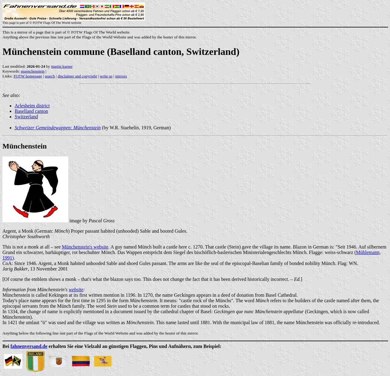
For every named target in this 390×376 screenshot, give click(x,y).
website (76, 289)
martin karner (62, 66)
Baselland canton (31, 111)
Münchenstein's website (85, 246)
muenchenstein (32, 71)
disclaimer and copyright (77, 76)
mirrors (121, 76)
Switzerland (26, 116)
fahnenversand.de (28, 346)
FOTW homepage (27, 76)
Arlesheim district (32, 105)
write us (106, 76)
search (50, 76)
